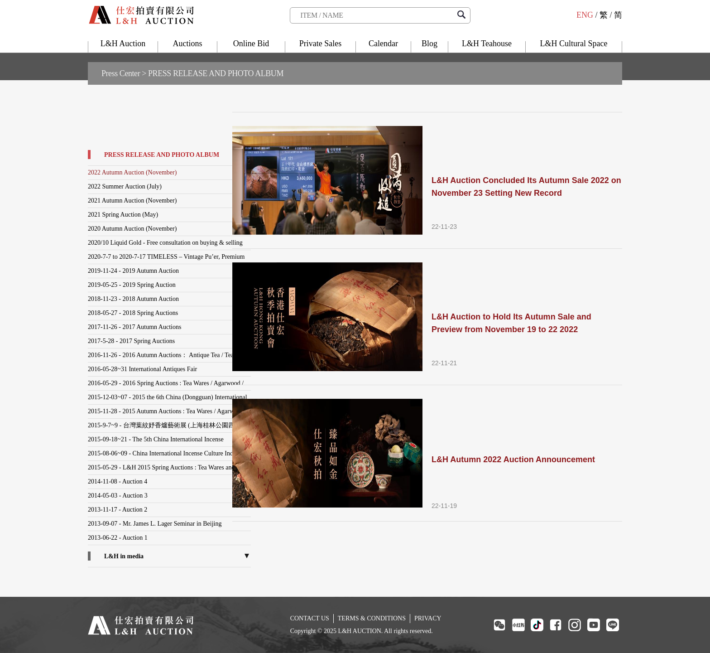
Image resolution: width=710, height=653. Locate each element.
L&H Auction (123, 43)
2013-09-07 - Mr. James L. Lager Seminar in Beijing (155, 523)
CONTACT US (309, 618)
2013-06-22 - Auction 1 (118, 537)
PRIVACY (427, 618)
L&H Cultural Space (574, 43)
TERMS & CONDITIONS (372, 618)
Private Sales (320, 43)
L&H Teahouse (487, 43)
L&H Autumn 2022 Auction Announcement (513, 459)
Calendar (383, 43)
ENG (584, 14)
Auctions (187, 43)
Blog (429, 43)
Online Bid (251, 43)
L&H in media (124, 556)
